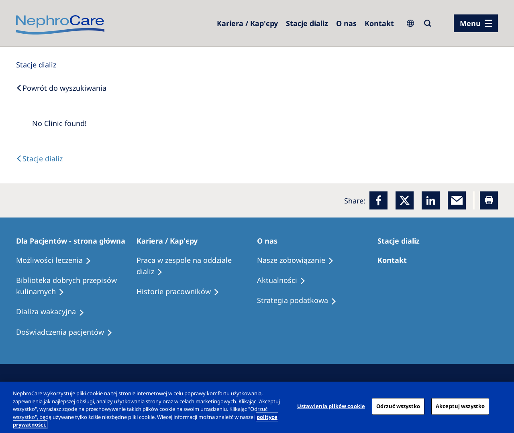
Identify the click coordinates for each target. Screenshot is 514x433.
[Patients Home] (74, 240)
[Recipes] (76, 286)
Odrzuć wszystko (398, 406)
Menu (470, 23)
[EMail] (457, 200)
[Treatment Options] (57, 260)
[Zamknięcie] (501, 406)
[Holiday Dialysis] (54, 312)
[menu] (476, 23)
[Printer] (489, 200)
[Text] (39, 158)
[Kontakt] (379, 23)
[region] (257, 407)
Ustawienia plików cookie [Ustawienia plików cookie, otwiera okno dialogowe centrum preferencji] (331, 406)
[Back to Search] (61, 88)
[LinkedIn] (431, 200)
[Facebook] (378, 200)
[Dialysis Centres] (247, 23)
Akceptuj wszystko (460, 406)
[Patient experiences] (68, 332)
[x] (405, 200)
